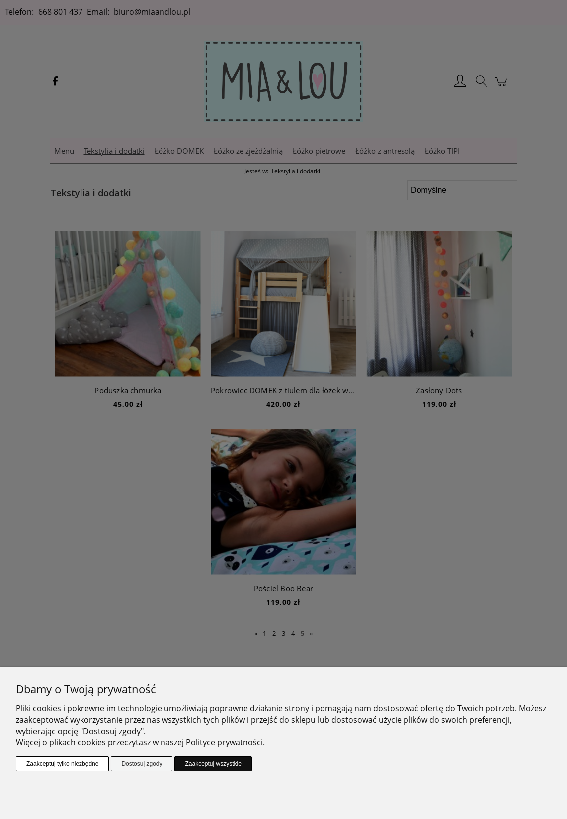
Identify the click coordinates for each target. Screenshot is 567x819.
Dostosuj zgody (141, 763)
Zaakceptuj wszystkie (213, 763)
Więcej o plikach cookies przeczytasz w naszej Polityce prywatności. (140, 742)
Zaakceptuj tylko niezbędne (62, 763)
